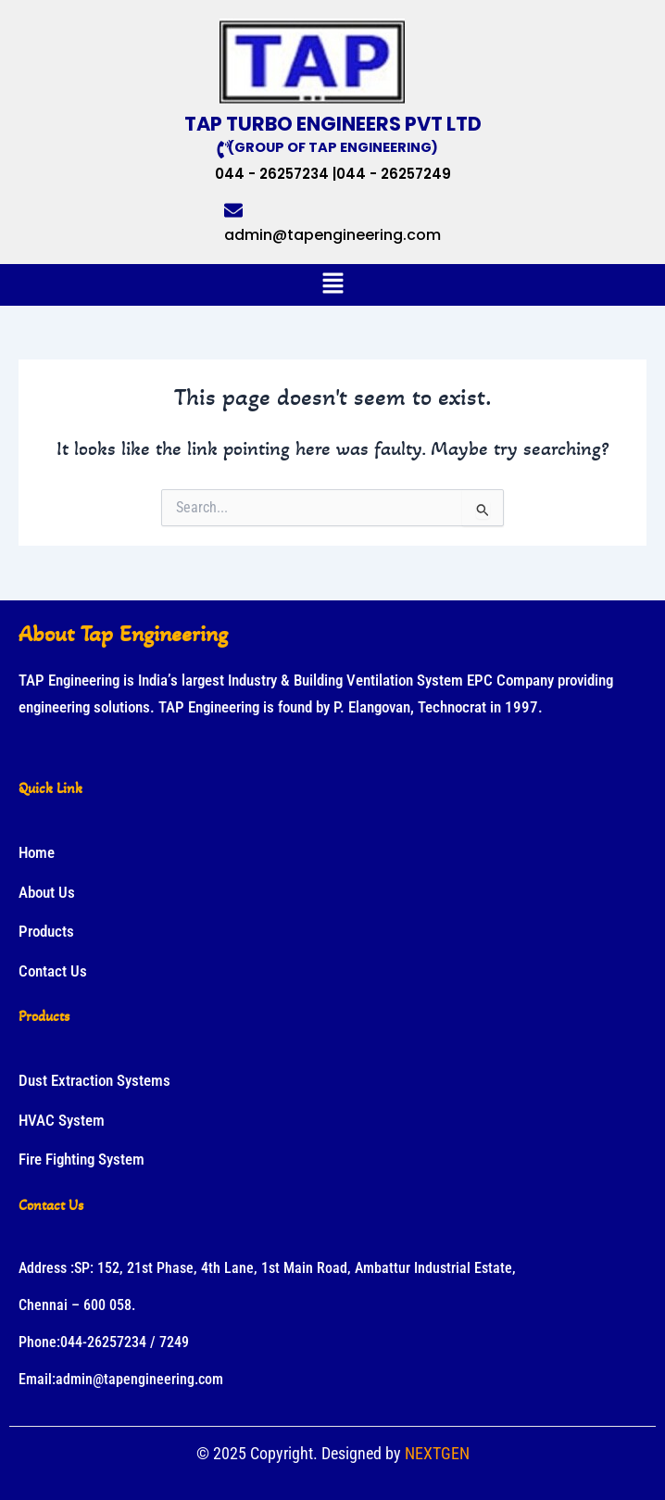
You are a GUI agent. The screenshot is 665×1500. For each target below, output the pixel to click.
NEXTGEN (437, 1453)
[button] (332, 284)
